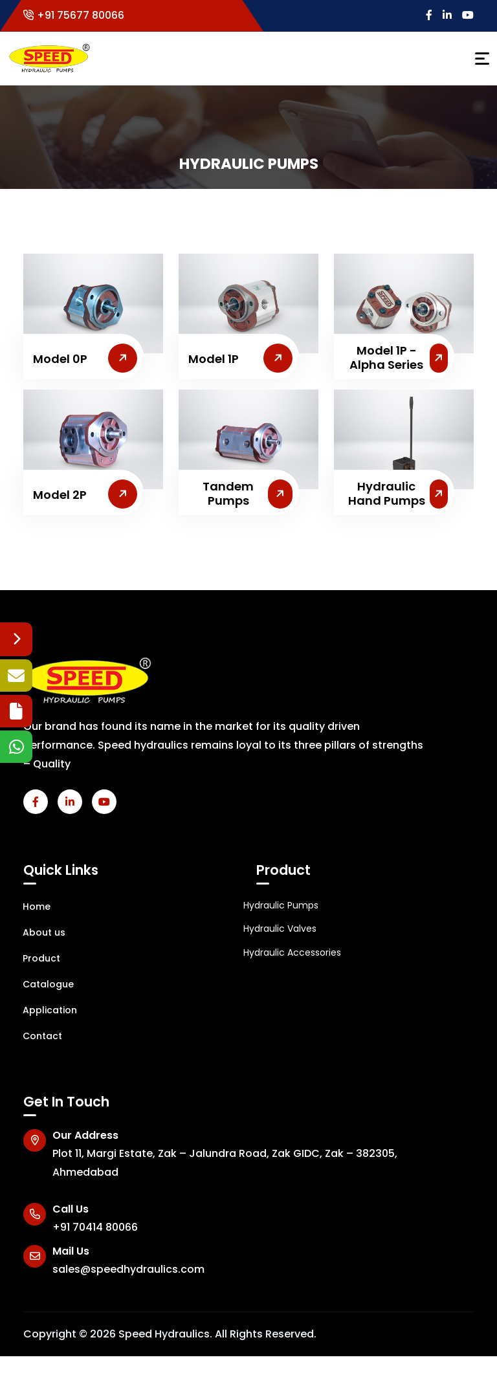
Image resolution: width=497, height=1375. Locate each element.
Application (43, 1010)
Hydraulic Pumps (280, 905)
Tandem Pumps (228, 493)
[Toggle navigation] (482, 58)
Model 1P (213, 359)
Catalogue (42, 984)
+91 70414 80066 (95, 1227)
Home (30, 906)
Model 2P (60, 495)
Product (35, 958)
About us (37, 932)
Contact (36, 1035)
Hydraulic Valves (279, 928)
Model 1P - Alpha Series (386, 357)
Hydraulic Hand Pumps (386, 493)
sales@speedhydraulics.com (128, 1269)
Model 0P (60, 359)
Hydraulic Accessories (292, 952)
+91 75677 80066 (73, 15)
